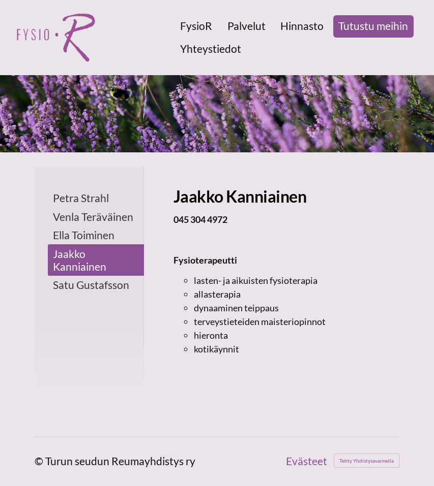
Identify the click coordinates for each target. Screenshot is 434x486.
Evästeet (306, 461)
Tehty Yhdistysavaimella (366, 461)
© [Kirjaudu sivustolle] (40, 461)
